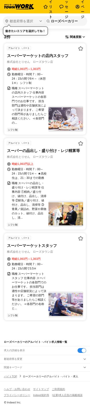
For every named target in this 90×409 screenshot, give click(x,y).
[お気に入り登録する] (80, 48)
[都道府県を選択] (23, 21)
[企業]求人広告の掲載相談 (67, 395)
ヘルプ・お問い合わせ (17, 389)
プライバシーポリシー (17, 395)
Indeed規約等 (41, 395)
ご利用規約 (58, 389)
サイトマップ (41, 389)
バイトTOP (10, 376)
